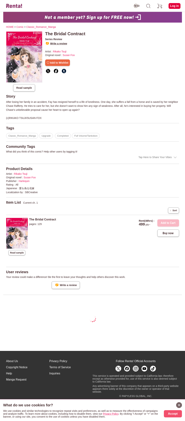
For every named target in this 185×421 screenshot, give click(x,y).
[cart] (160, 6)
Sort (173, 210)
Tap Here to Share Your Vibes (155, 157)
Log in (174, 5)
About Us (12, 361)
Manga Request (16, 379)
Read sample (24, 87)
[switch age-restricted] (137, 6)
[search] (148, 6)
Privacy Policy (58, 361)
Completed (63, 135)
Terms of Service (60, 367)
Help (9, 373)
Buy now (168, 233)
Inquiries (54, 373)
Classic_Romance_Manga (22, 135)
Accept (173, 413)
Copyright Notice (16, 367)
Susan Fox (69, 55)
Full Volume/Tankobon (85, 135)
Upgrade (46, 135)
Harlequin (24, 181)
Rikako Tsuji (59, 51)
